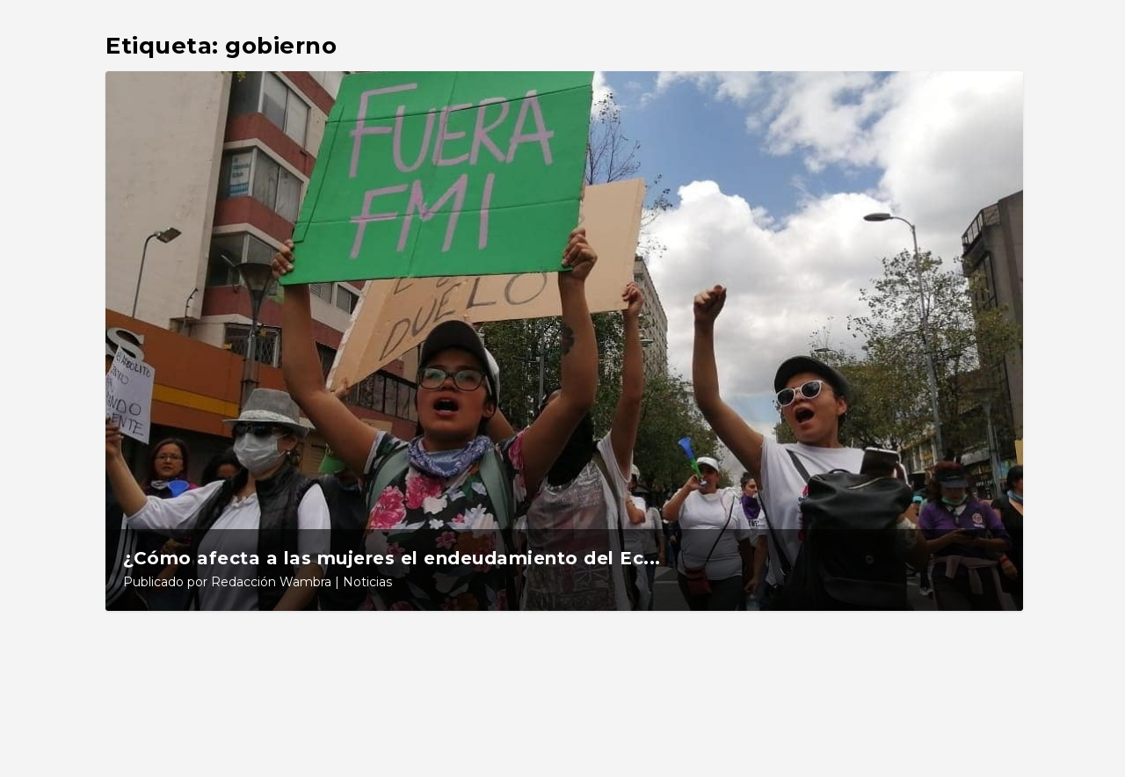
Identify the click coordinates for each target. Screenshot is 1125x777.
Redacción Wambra (271, 582)
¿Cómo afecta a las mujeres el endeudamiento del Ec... (392, 558)
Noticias (367, 582)
